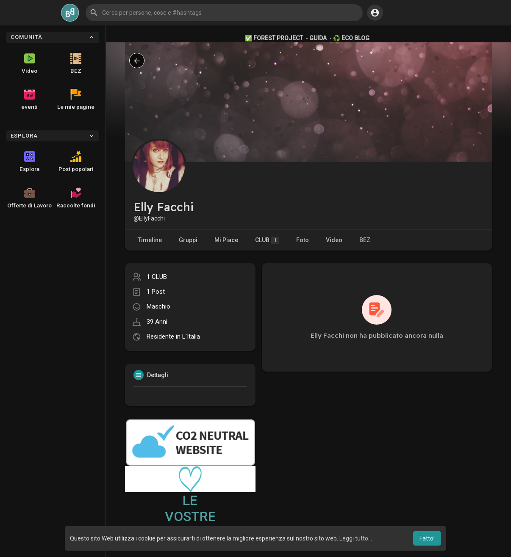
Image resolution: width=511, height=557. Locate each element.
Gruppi (188, 240)
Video (29, 63)
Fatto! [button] (427, 538)
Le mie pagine (75, 99)
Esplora (29, 161)
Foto (302, 240)
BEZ (75, 63)
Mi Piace (226, 240)
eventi (29, 99)
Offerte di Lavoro (29, 198)
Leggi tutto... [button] (355, 538)
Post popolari (76, 161)
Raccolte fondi (75, 198)
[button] (224, 12)
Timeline (150, 240)
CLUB (267, 240)
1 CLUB (157, 277)
